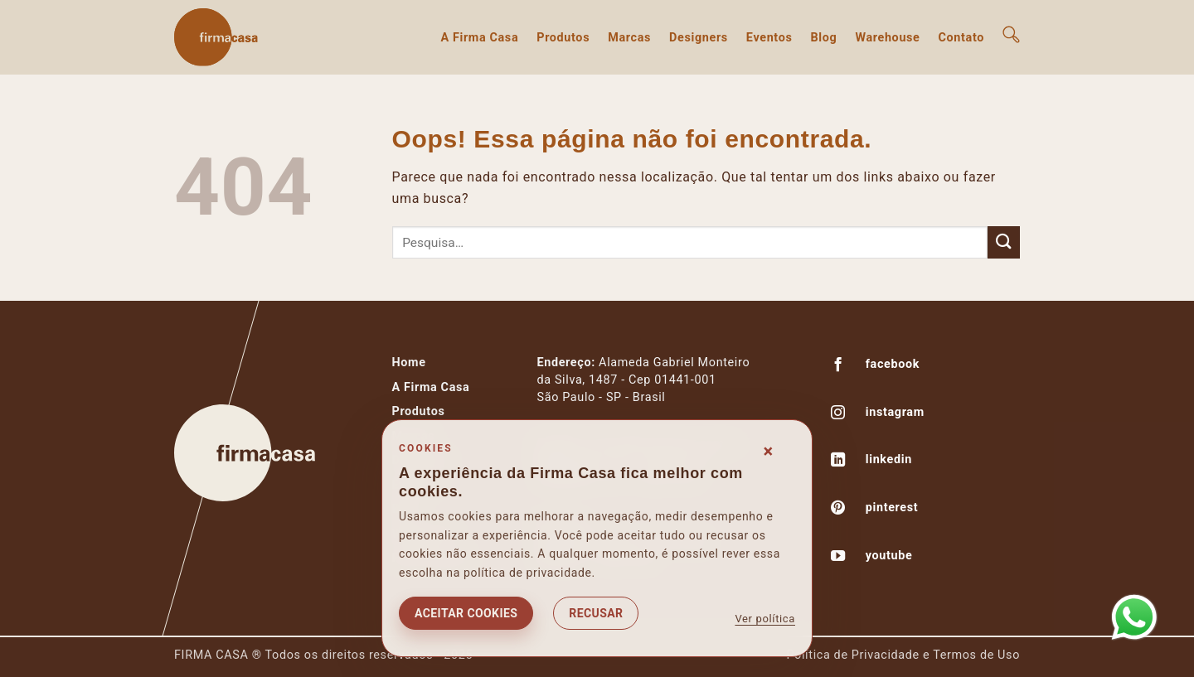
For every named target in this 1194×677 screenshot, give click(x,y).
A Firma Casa (479, 38)
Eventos (769, 38)
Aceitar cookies (466, 613)
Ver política (765, 618)
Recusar (596, 613)
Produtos (563, 38)
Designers (698, 38)
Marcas (629, 38)
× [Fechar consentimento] (769, 451)
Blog (823, 38)
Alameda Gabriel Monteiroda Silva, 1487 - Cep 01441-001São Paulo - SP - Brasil (643, 379)
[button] (1011, 34)
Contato (961, 38)
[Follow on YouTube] (838, 557)
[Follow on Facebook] (838, 366)
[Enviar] (1004, 242)
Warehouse (887, 38)
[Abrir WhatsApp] (1134, 617)
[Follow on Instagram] (838, 414)
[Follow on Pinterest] (838, 509)
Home (409, 362)
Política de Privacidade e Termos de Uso (903, 655)
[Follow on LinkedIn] (838, 461)
